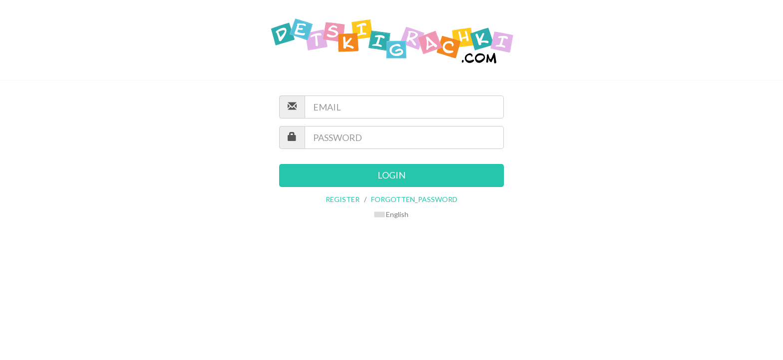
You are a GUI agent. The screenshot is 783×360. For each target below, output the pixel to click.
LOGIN (391, 175)
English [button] (391, 214)
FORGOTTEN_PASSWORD (414, 199)
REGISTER (343, 199)
